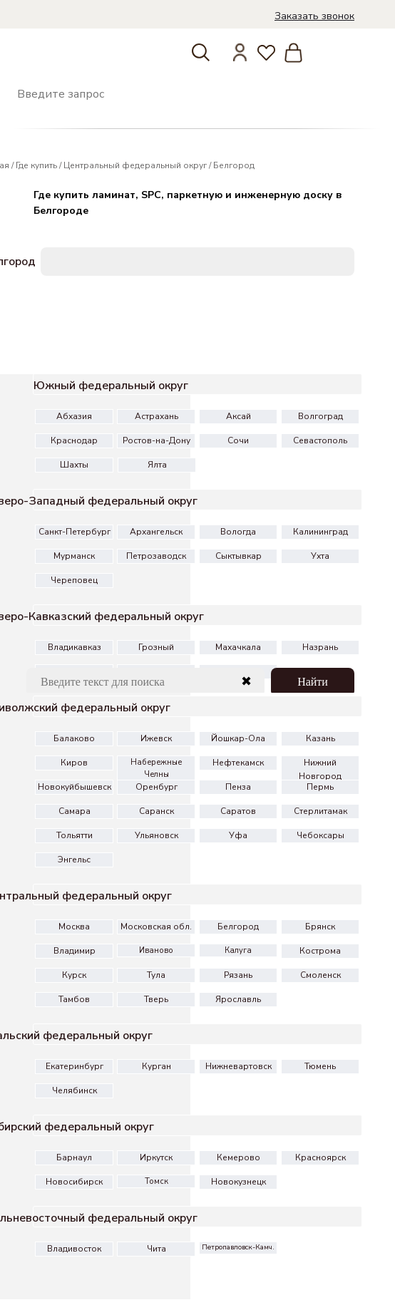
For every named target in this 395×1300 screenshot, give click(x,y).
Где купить (36, 165)
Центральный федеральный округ (135, 165)
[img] (21, 27)
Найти (312, 682)
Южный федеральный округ (111, 385)
